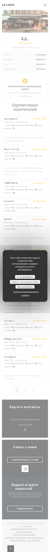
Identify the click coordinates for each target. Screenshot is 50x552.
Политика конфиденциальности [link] (26, 292)
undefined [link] (25, 295)
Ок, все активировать (25, 277)
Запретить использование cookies (25, 282)
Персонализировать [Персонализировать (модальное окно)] (25, 287)
